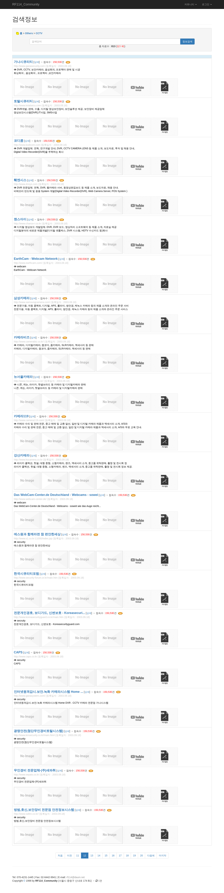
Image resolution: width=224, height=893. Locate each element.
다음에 (151, 855)
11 (77, 855)
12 (84, 855)
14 (98, 855)
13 (91, 855)
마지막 (162, 855)
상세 (36, 62)
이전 (69, 855)
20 (141, 855)
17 (120, 855)
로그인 (207, 4)
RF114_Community (25, 4)
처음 (60, 855)
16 (113, 855)
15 (106, 855)
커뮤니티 (190, 4)
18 (127, 855)
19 (134, 855)
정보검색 (187, 41)
